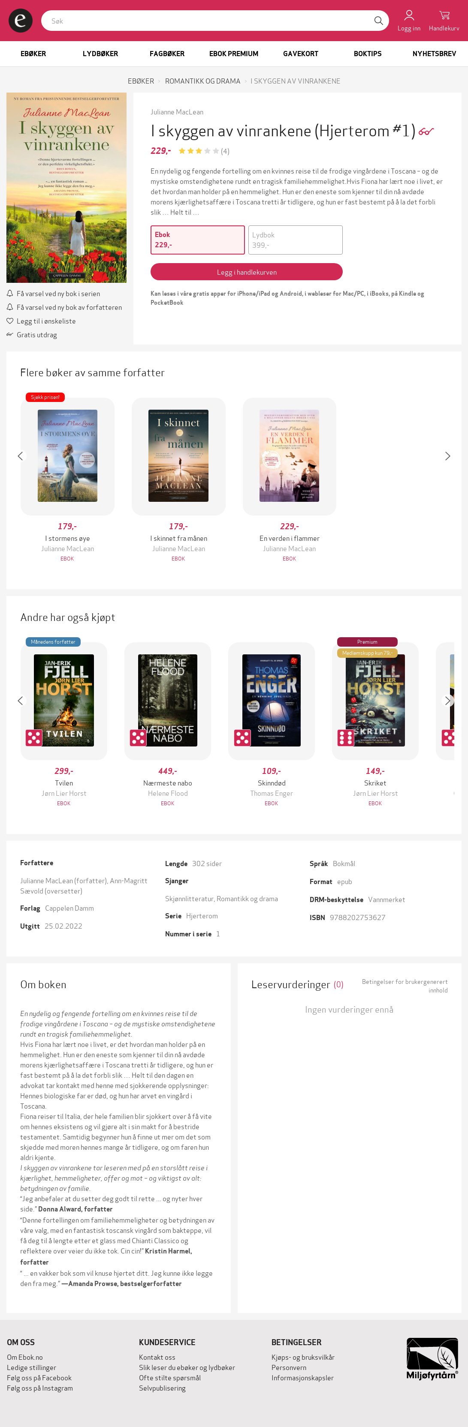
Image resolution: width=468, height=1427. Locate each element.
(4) (225, 151)
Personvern (289, 1367)
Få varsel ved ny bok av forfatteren (64, 307)
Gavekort (300, 53)
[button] (24, 480)
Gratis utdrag (31, 334)
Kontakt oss (157, 1356)
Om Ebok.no (25, 1356)
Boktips (368, 53)
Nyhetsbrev (434, 53)
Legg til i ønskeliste (41, 320)
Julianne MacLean (177, 111)
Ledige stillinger (31, 1367)
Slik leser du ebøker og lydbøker (187, 1367)
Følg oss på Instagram (40, 1387)
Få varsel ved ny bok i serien (53, 293)
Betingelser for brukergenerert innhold (405, 985)
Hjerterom (202, 915)
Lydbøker (100, 53)
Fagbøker (167, 53)
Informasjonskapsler (303, 1377)
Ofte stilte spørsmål (170, 1377)
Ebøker (33, 53)
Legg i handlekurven (247, 271)
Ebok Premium (233, 53)
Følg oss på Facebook (39, 1377)
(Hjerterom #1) (366, 129)
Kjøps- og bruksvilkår (303, 1356)
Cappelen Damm (69, 907)
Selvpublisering (162, 1387)
